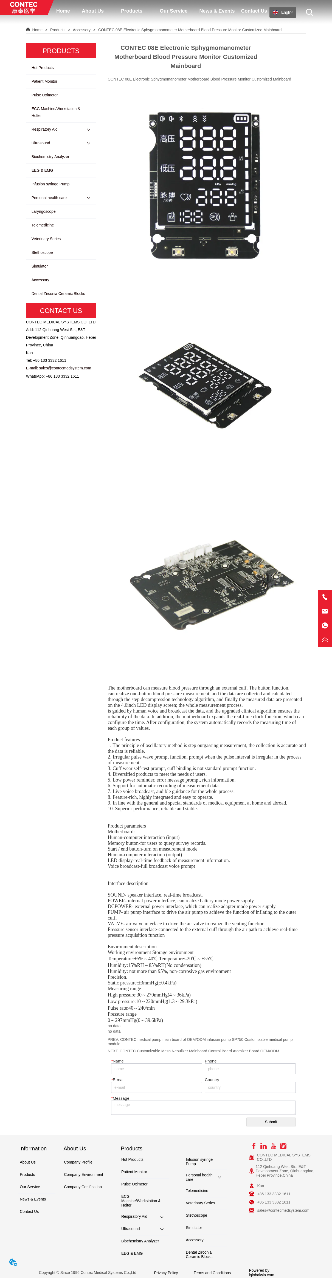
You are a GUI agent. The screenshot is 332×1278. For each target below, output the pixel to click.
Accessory (82, 30)
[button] (92, 11)
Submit (271, 1122)
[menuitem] (92, 11)
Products (57, 30)
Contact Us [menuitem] (254, 11)
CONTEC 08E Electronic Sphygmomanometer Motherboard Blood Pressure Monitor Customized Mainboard (189, 30)
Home (37, 30)
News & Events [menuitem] (217, 11)
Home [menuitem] (63, 11)
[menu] (161, 11)
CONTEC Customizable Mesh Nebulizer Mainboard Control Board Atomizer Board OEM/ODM (199, 1051)
